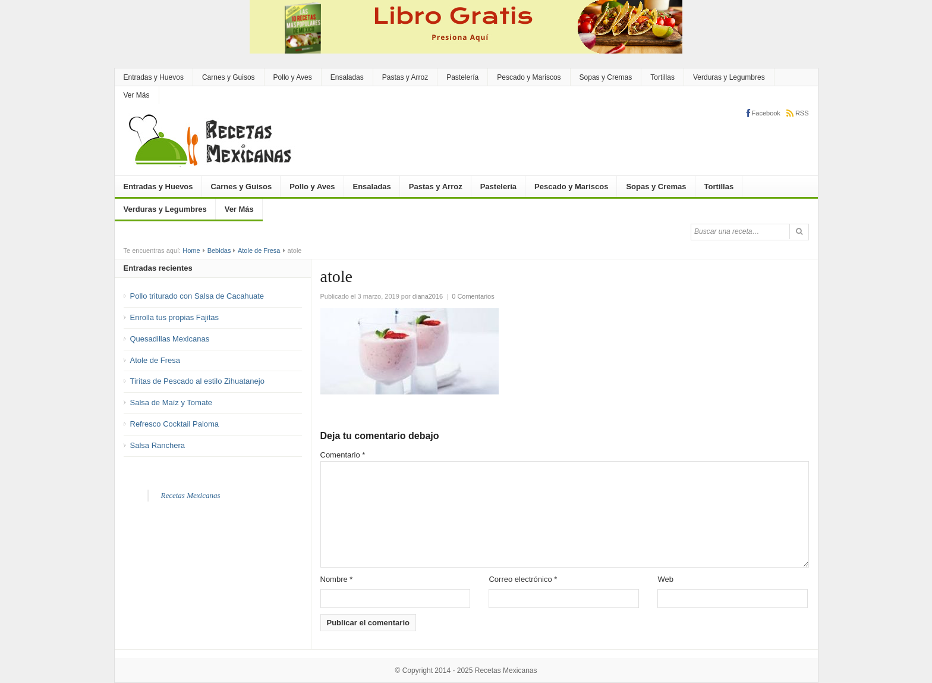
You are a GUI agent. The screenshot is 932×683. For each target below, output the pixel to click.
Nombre (336, 579)
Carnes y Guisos (228, 77)
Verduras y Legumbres (729, 77)
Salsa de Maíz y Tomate (171, 402)
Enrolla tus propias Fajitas (174, 317)
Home (191, 250)
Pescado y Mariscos (529, 77)
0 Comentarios (473, 296)
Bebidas (219, 250)
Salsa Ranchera (157, 445)
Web (665, 579)
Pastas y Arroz (405, 77)
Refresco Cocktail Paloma (174, 423)
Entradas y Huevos (154, 77)
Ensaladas (347, 77)
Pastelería (462, 77)
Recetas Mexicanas (191, 495)
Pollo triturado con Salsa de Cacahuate (197, 296)
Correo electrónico (523, 579)
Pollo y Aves (292, 77)
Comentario (343, 454)
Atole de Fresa (259, 250)
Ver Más (137, 95)
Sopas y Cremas (606, 77)
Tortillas (662, 77)
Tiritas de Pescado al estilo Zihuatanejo (197, 381)
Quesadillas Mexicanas (170, 338)
